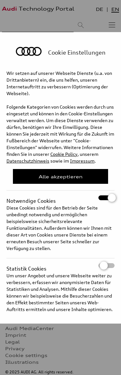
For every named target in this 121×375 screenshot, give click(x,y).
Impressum (82, 161)
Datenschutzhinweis (27, 161)
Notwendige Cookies (60, 197)
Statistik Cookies (60, 265)
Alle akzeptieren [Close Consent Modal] (61, 176)
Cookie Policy (63, 154)
